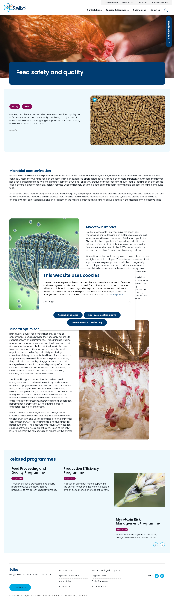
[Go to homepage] (15, 8)
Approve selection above (102, 315)
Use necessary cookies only (87, 322)
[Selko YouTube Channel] (162, 576)
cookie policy (116, 294)
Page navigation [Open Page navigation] (168, 37)
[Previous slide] (155, 544)
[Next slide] (162, 544)
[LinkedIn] (157, 576)
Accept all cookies (68, 315)
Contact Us (20, 587)
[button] (94, 10)
